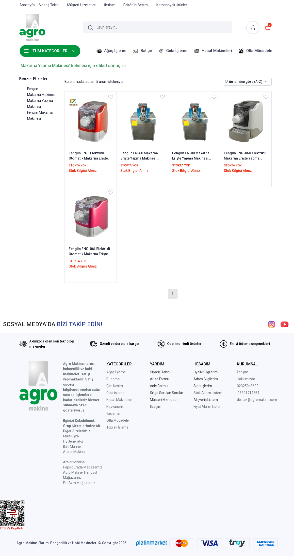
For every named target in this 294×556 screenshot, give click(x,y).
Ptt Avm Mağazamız (79, 483)
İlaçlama (113, 413)
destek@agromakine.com (257, 400)
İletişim (242, 372)
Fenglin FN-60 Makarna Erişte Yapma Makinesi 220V (139, 156)
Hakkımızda (246, 379)
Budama (113, 379)
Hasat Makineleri (119, 400)
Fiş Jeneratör (73, 441)
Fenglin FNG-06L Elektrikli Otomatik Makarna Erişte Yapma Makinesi (89, 252)
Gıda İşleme (115, 393)
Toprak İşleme (117, 427)
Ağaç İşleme (116, 372)
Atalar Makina (74, 452)
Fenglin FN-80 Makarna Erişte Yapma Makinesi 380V (191, 156)
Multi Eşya (71, 436)
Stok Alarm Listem (208, 393)
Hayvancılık (115, 407)
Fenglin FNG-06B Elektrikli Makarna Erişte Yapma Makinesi (245, 156)
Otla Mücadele (117, 420)
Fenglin (32, 89)
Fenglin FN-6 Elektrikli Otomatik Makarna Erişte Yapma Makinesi (88, 156)
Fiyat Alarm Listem (208, 407)
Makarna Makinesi (41, 95)
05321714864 (248, 393)
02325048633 (248, 386)
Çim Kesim (114, 386)
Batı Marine (72, 446)
